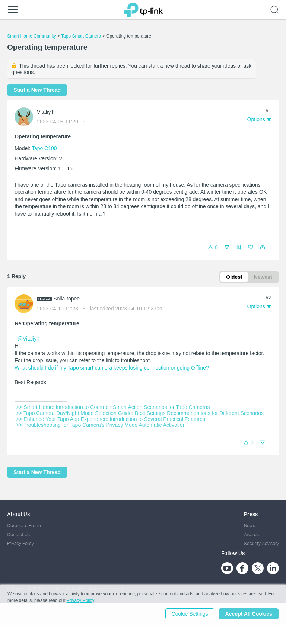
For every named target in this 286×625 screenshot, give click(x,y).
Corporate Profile (24, 525)
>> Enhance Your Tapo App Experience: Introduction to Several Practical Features (111, 419)
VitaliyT (45, 112)
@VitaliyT (29, 339)
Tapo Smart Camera (81, 36)
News (249, 525)
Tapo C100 (44, 148)
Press (251, 514)
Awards (251, 534)
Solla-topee (66, 299)
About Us (18, 514)
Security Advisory (261, 543)
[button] (263, 247)
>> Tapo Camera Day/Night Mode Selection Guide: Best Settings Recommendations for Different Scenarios (140, 413)
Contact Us (18, 534)
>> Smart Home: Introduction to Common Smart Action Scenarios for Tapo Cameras (113, 407)
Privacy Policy (20, 543)
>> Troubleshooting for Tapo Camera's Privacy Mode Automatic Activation (101, 425)
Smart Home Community (31, 36)
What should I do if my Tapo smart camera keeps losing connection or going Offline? (112, 368)
